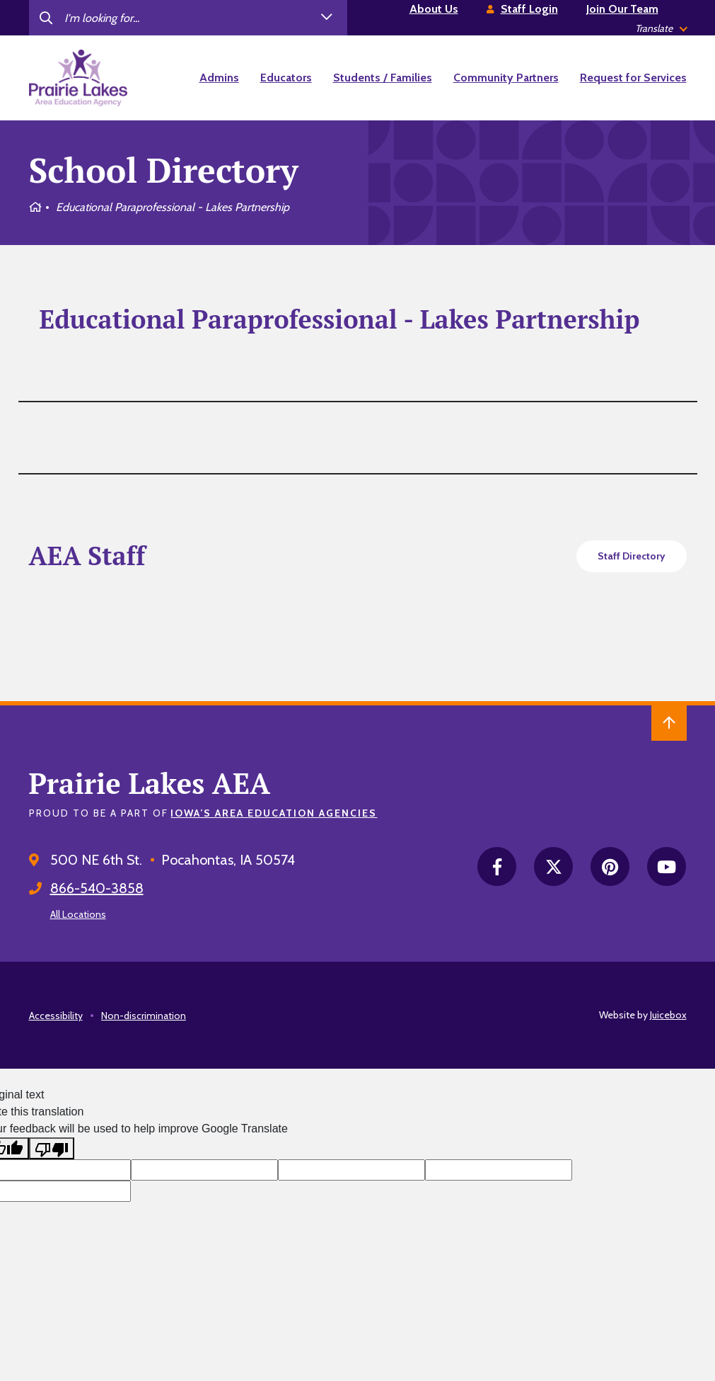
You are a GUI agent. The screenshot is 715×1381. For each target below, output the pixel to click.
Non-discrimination (143, 1015)
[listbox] (661, 28)
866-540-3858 (97, 888)
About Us (433, 9)
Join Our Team (622, 9)
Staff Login (529, 9)
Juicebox (668, 1014)
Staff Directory (631, 556)
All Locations (78, 914)
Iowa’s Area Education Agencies (273, 813)
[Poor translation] (51, 1148)
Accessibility (56, 1015)
